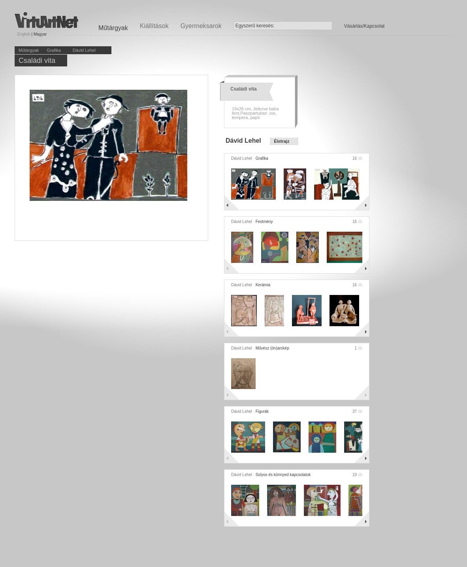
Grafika (53, 50)
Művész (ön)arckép (272, 348)
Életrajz (281, 141)
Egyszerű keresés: (255, 25)
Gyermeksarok (201, 26)
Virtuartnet (46, 20)
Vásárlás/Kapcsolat (364, 26)
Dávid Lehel (84, 50)
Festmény (264, 221)
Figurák (262, 411)
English (23, 34)
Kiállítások (154, 26)
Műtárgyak (29, 50)
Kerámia (263, 285)
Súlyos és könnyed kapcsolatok (283, 474)
